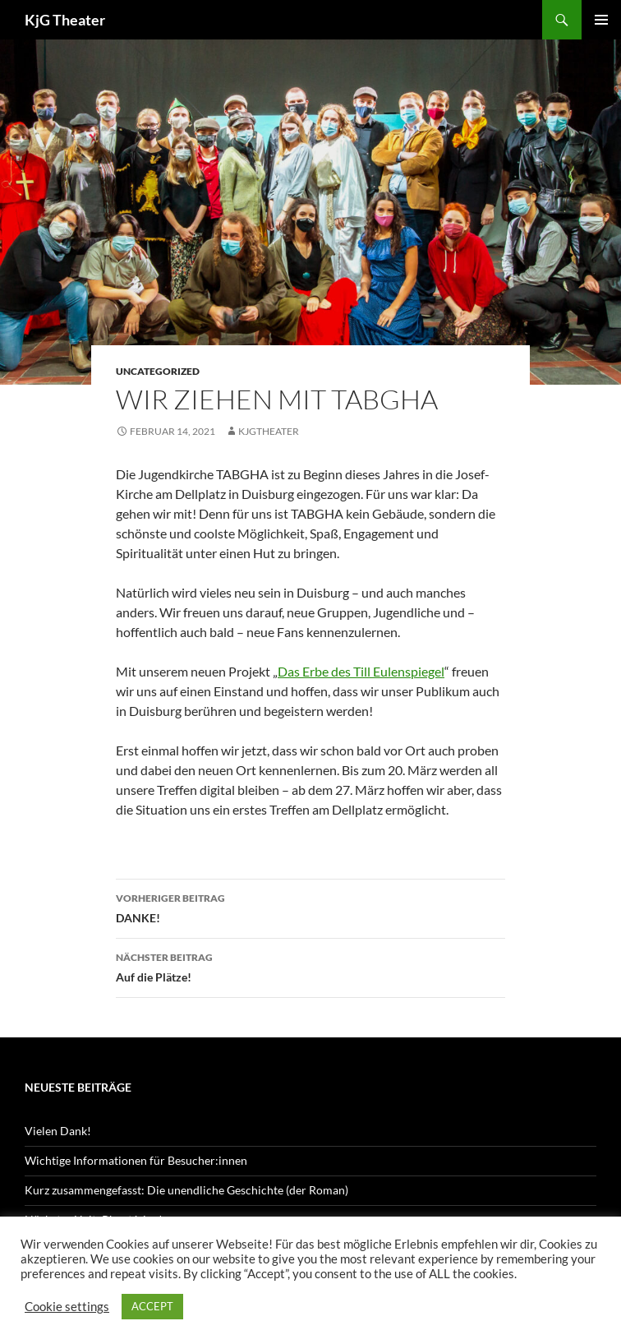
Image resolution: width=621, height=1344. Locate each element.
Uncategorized (158, 371)
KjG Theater (65, 20)
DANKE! (310, 907)
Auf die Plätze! (310, 966)
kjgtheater (268, 431)
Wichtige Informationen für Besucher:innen (136, 1160)
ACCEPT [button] (152, 1306)
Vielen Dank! (58, 1131)
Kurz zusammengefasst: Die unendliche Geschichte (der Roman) (186, 1190)
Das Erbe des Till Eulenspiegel (361, 671)
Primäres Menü (601, 19)
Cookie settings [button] (67, 1307)
